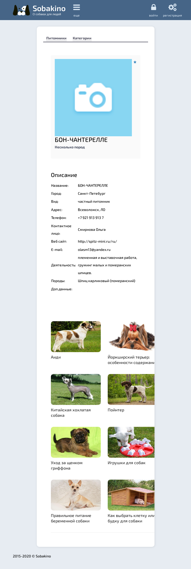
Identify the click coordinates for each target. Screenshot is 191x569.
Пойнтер (116, 409)
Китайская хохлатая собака (71, 412)
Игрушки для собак (126, 462)
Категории (82, 38)
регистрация (172, 10)
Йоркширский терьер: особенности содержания (133, 359)
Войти (153, 10)
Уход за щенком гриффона (67, 465)
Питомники (56, 38)
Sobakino (49, 9)
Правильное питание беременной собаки (71, 518)
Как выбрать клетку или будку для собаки (131, 518)
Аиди (56, 356)
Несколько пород (70, 147)
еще (76, 10)
